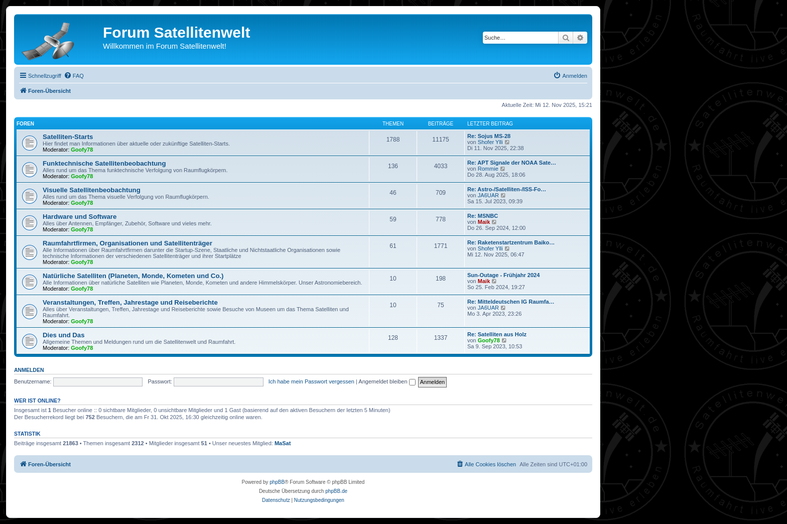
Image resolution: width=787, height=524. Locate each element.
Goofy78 (82, 150)
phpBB (277, 482)
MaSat (283, 443)
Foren (25, 123)
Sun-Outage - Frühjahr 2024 (503, 275)
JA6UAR (488, 195)
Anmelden (29, 370)
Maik (484, 222)
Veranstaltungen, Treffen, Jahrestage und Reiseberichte (130, 302)
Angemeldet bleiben (386, 381)
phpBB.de (336, 491)
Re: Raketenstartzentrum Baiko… (511, 242)
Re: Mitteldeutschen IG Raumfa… (511, 302)
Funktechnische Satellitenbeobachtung (104, 163)
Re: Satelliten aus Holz (497, 334)
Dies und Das (64, 335)
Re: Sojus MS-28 (488, 136)
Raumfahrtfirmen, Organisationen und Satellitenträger (127, 243)
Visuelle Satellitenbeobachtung (92, 190)
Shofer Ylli (490, 142)
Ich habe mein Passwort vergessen (311, 381)
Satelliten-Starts (68, 137)
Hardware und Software (79, 216)
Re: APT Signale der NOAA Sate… (511, 163)
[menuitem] (74, 76)
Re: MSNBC (482, 216)
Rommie (488, 169)
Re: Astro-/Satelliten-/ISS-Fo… (506, 189)
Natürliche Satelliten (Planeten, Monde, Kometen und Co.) (133, 276)
